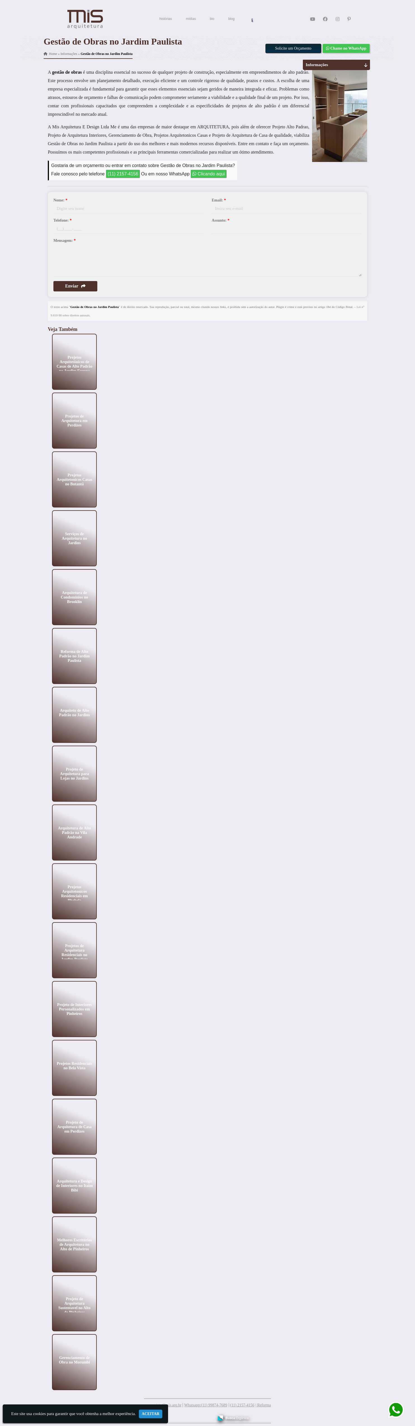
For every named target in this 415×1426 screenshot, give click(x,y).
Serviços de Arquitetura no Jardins (74, 538)
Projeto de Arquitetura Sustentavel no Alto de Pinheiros (74, 1305)
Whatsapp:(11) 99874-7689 (205, 1405)
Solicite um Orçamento (293, 48)
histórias (165, 19)
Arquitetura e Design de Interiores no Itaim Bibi (74, 1185)
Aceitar (151, 1414)
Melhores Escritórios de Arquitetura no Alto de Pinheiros (74, 1244)
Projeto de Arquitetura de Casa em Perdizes (74, 1126)
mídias (191, 19)
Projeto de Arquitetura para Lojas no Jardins (74, 773)
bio (212, 19)
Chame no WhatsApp (346, 48)
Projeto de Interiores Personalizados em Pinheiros (74, 1008)
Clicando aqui (208, 173)
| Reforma (263, 1405)
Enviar (75, 286)
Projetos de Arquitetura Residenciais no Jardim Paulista (74, 952)
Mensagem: (64, 240)
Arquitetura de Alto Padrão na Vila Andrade (74, 832)
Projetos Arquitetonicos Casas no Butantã (74, 479)
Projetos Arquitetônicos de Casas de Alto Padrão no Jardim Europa (74, 364)
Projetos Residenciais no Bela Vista (74, 1065)
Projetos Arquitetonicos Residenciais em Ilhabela (74, 893)
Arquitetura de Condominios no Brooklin (74, 597)
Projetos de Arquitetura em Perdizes (74, 420)
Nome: (60, 200)
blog (231, 19)
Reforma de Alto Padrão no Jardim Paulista (74, 655)
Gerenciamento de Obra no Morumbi (74, 1359)
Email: (219, 200)
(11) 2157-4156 (123, 173)
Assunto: (220, 220)
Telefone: (62, 220)
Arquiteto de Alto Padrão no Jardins (74, 712)
